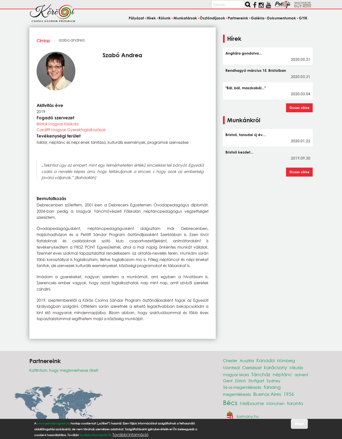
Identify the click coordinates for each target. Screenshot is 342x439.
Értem (299, 423)
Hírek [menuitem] (151, 18)
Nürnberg (286, 360)
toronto (295, 403)
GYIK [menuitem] (303, 18)
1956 (288, 394)
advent (301, 374)
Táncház (260, 374)
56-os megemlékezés (242, 387)
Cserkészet (252, 367)
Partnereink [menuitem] (238, 18)
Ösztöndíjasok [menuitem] (212, 18)
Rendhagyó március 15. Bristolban (255, 70)
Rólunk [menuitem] (165, 18)
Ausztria (247, 360)
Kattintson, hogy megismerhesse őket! (63, 370)
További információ (130, 435)
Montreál (231, 367)
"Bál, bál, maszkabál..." (245, 88)
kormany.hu (248, 416)
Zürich (240, 380)
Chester (230, 360)
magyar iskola (236, 374)
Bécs (230, 402)
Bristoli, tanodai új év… (245, 134)
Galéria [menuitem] (257, 18)
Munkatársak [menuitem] (185, 18)
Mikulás (296, 367)
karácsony (275, 367)
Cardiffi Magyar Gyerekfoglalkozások (71, 129)
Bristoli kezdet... (239, 152)
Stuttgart (256, 380)
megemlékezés (237, 394)
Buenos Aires (267, 394)
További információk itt (95, 435)
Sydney (273, 380)
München (275, 403)
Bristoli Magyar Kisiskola (58, 123)
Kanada (265, 360)
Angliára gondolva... (243, 53)
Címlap (43, 40)
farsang (272, 387)
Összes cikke (299, 108)
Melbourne (252, 403)
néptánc (282, 374)
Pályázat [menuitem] (136, 18)
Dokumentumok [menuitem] (281, 18)
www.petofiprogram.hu (53, 423)
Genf (227, 380)
